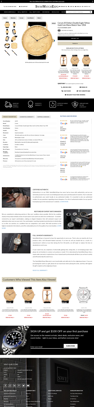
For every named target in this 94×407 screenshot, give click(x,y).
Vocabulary (73, 404)
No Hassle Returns (8, 404)
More (62, 12)
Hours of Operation (31, 404)
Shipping (6, 398)
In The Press (73, 398)
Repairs (50, 398)
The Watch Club (74, 396)
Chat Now (66, 91)
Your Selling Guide (74, 401)
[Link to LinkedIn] (14, 385)
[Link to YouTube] (28, 385)
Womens (44, 12)
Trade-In (75, 43)
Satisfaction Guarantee (9, 393)
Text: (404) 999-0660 (83, 91)
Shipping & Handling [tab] (43, 116)
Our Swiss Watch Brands (76, 393)
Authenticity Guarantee (10, 396)
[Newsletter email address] (54, 347)
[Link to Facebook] (5, 385)
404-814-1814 (12, 6)
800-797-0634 (28, 379)
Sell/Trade (50, 396)
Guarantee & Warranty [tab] (26, 116)
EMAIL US (78, 6)
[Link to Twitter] (23, 385)
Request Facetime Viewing (75, 94)
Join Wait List (75, 38)
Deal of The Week (52, 393)
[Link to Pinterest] (18, 385)
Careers (28, 398)
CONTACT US (86, 6)
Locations (50, 401)
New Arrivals (9, 12)
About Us (28, 393)
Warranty (6, 401)
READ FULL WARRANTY (40, 270)
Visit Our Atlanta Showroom (33, 401)
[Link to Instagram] (9, 385)
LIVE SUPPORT (23, 6)
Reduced (54, 12)
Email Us (83, 87)
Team (27, 396)
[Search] (79, 12)
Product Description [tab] (9, 116)
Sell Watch (22, 12)
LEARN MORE (64, 201)
